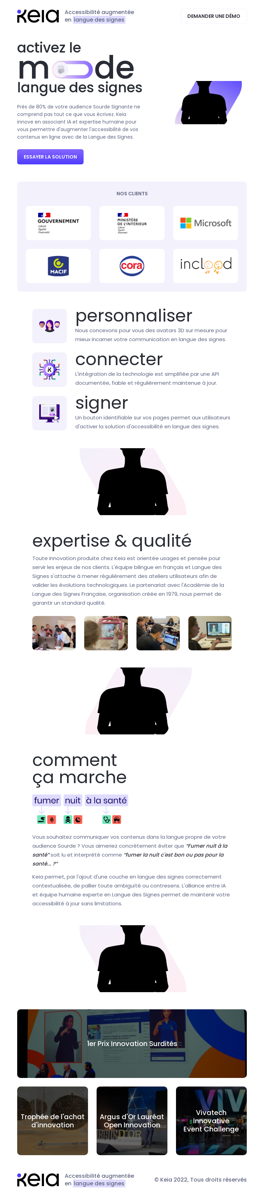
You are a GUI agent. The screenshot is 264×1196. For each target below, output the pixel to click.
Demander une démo (213, 16)
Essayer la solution (50, 156)
